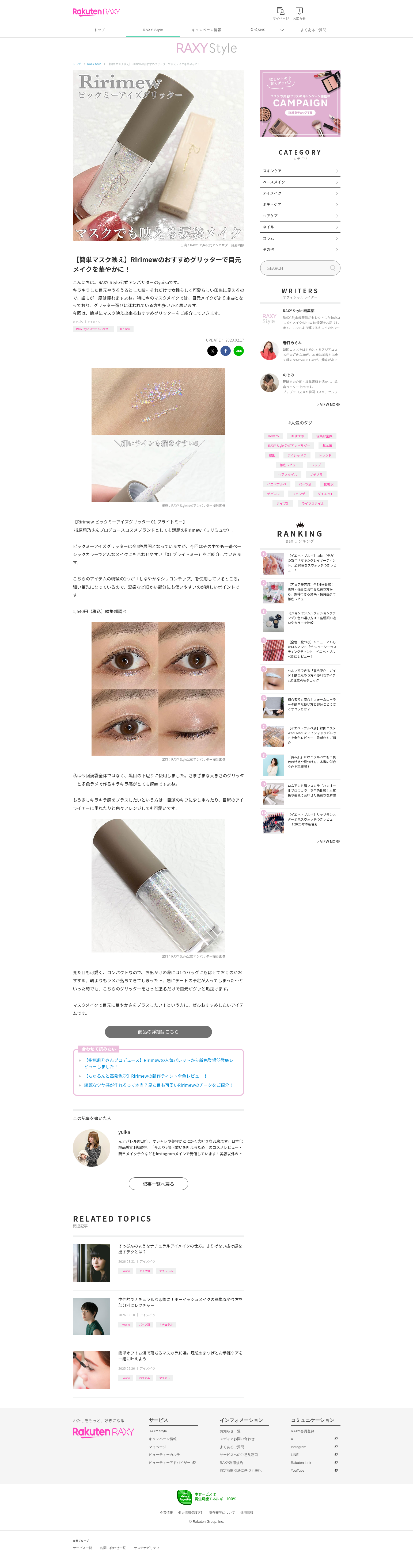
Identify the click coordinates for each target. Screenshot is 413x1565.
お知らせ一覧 (230, 1431)
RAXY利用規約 (231, 1463)
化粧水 (329, 484)
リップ (316, 464)
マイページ (157, 1447)
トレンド (325, 455)
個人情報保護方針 (191, 1512)
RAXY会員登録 (302, 1431)
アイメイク (94, 322)
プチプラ (316, 474)
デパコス (273, 493)
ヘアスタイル (287, 474)
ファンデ (298, 493)
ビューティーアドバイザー (170, 1463)
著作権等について (222, 1512)
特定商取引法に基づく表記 (241, 1470)
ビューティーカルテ (164, 1455)
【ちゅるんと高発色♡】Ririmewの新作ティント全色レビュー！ (146, 1076)
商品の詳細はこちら (158, 1031)
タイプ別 (144, 1271)
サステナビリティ (147, 1548)
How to (126, 1271)
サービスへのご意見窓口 (239, 1455)
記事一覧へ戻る (158, 1183)
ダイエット (325, 493)
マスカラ (164, 1378)
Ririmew (125, 329)
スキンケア (272, 170)
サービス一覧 (82, 1548)
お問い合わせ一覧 (113, 1548)
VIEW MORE (328, 404)
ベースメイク (274, 182)
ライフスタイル (313, 503)
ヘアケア (270, 215)
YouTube (298, 1470)
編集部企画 (324, 436)
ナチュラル (166, 1271)
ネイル (268, 226)
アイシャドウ (296, 455)
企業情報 (166, 1512)
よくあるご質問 (313, 30)
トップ (99, 30)
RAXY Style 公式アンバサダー (93, 329)
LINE (295, 1455)
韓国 (272, 455)
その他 (268, 249)
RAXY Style (153, 30)
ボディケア (272, 204)
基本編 (327, 445)
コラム (268, 238)
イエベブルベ (276, 484)
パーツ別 (144, 1324)
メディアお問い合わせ (237, 1439)
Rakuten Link (301, 1463)
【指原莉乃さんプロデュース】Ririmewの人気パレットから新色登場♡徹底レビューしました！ (158, 1063)
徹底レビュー (289, 464)
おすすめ (144, 1378)
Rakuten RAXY (96, 12)
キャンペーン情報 (206, 30)
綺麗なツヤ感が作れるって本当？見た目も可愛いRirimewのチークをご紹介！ (158, 1085)
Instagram (298, 1447)
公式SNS (258, 30)
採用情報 (246, 1512)
